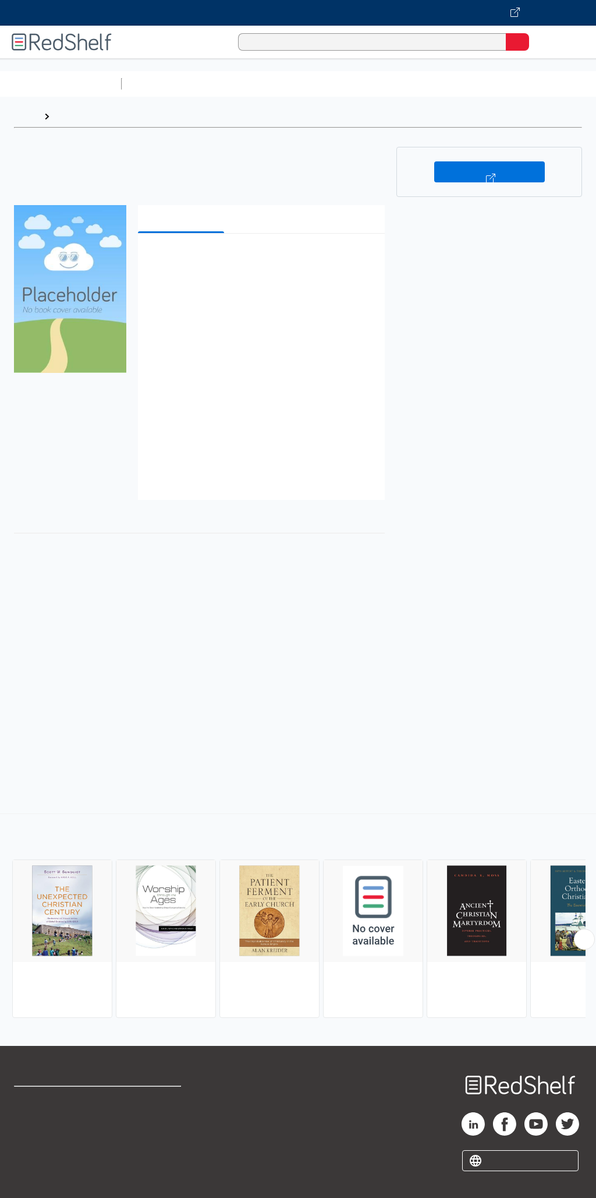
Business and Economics (451, 83)
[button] (260, 260)
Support (30, 1126)
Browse (71, 116)
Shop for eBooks (48, 1100)
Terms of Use (152, 1100)
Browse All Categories (60, 83)
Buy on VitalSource (489, 171)
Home (26, 116)
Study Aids (157, 83)
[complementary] (298, 917)
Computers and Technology (332, 83)
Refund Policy (153, 1126)
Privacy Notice (43, 1151)
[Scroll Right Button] (584, 939)
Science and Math (228, 83)
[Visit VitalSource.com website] (298, 13)
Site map (32, 1177)
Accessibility (151, 1151)
